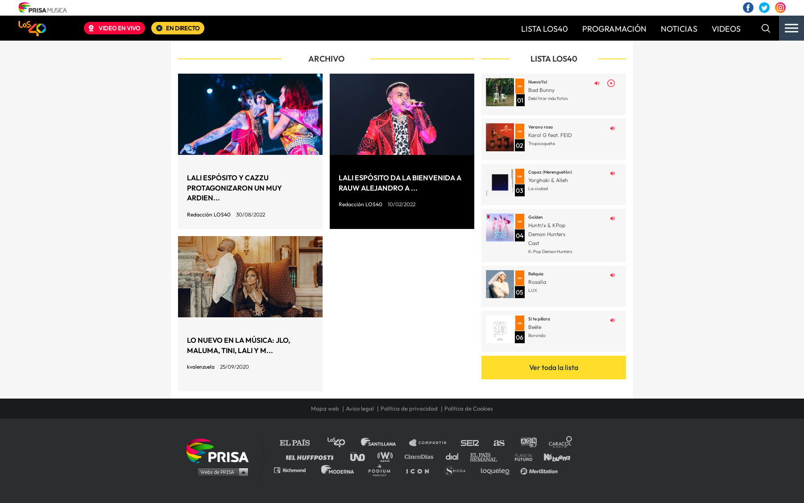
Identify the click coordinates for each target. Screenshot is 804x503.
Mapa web (325, 409)
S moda (458, 469)
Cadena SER (470, 443)
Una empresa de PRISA (221, 450)
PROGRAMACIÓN (614, 29)
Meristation (540, 469)
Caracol (560, 443)
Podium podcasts (382, 469)
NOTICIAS (679, 29)
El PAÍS (300, 443)
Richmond (294, 469)
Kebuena (553, 456)
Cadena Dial (455, 456)
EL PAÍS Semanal (488, 456)
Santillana (384, 443)
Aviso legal (360, 409)
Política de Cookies (468, 409)
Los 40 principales (343, 443)
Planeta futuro (521, 456)
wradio (387, 456)
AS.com (498, 443)
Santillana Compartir (432, 443)
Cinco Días (421, 456)
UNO (361, 456)
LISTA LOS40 (544, 29)
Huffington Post (312, 456)
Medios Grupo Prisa (221, 471)
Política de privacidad (409, 409)
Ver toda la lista (553, 367)
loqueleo (497, 469)
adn (528, 443)
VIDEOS (726, 29)
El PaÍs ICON (421, 469)
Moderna (338, 469)
